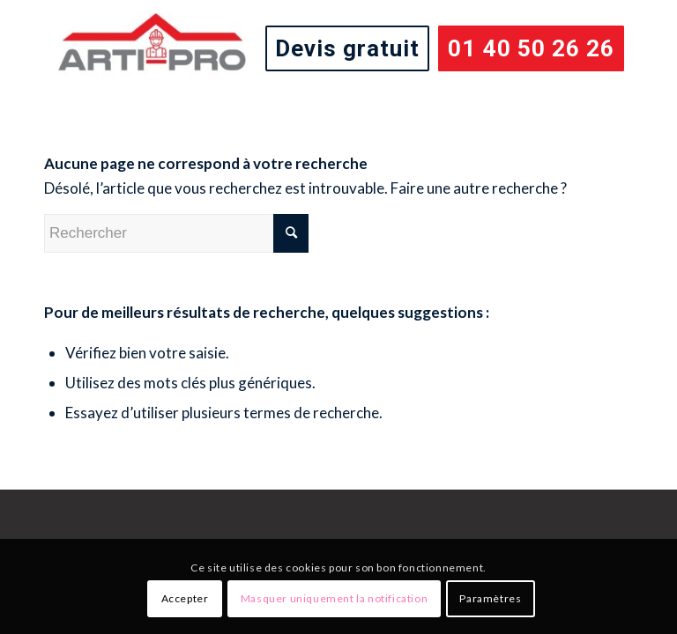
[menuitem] (348, 48)
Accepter (185, 598)
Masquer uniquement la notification (334, 598)
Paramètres (490, 598)
